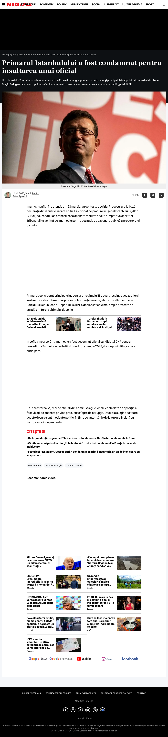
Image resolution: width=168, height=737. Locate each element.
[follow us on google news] (38, 659)
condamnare (34, 465)
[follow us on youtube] (84, 659)
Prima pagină (8, 54)
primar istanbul (74, 465)
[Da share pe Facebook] (144, 195)
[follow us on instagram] (106, 659)
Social (96, 4)
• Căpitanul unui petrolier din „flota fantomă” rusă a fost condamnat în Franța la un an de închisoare (81, 445)
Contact (141, 693)
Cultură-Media (132, 4)
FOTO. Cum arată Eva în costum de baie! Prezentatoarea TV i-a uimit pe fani (100, 601)
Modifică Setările (84, 701)
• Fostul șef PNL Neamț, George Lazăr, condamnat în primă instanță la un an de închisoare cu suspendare (83, 453)
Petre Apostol (20, 196)
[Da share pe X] (152, 195)
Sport (150, 4)
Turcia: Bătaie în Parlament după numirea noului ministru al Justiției (99, 323)
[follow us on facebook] (129, 659)
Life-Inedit (111, 4)
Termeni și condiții (86, 693)
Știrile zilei (28, 4)
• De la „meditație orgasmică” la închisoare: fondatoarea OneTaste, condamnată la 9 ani (81, 438)
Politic (62, 4)
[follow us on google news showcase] (61, 659)
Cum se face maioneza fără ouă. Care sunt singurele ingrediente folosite (101, 622)
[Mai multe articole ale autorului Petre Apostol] (7, 195)
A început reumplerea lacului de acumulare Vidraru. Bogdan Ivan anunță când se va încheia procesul (100, 561)
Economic (47, 4)
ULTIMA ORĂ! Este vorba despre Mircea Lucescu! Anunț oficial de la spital (40, 601)
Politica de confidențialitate (116, 693)
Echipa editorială (31, 693)
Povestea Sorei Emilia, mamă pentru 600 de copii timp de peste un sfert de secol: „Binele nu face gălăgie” (40, 622)
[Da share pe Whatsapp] (161, 195)
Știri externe (79, 4)
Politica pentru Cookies (58, 693)
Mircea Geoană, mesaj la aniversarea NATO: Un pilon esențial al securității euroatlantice (40, 561)
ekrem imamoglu (54, 465)
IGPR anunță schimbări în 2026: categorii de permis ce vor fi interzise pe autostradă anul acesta (40, 643)
